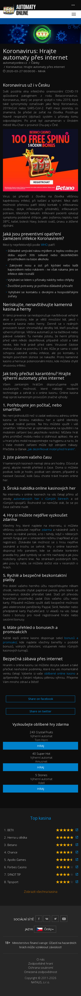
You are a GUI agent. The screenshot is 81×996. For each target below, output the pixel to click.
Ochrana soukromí (40, 967)
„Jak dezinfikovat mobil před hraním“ (51, 449)
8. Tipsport (11, 882)
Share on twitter (40, 711)
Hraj (40, 746)
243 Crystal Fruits (41, 732)
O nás (41, 959)
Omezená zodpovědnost (40, 972)
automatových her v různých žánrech (41, 499)
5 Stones (41, 775)
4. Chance (10, 852)
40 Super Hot (41, 753)
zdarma (47, 530)
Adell (41, 783)
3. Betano (10, 845)
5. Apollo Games (15, 860)
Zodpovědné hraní (40, 963)
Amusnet (41, 761)
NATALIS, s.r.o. (40, 982)
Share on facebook (40, 699)
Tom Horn (41, 740)
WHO (44, 245)
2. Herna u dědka (15, 837)
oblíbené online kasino (59, 673)
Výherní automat (41, 736)
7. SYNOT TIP (12, 874)
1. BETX (9, 830)
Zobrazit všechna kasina (40, 891)
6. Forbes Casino (15, 867)
